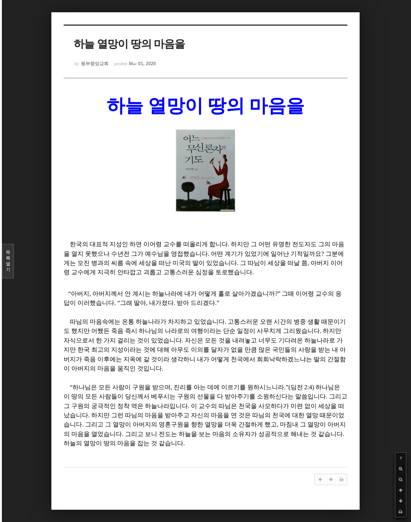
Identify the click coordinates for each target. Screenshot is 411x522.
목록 (8, 261)
